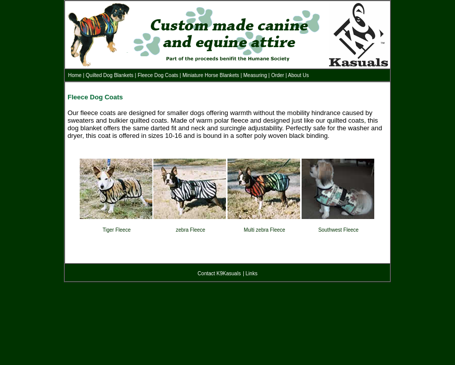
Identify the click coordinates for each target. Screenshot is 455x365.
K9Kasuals (228, 273)
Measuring (255, 75)
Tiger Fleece (117, 230)
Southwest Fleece (338, 230)
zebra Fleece (190, 230)
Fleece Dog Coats (158, 75)
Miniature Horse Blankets (210, 75)
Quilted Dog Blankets (110, 75)
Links (251, 273)
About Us (298, 75)
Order (277, 75)
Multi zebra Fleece (264, 230)
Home (75, 75)
